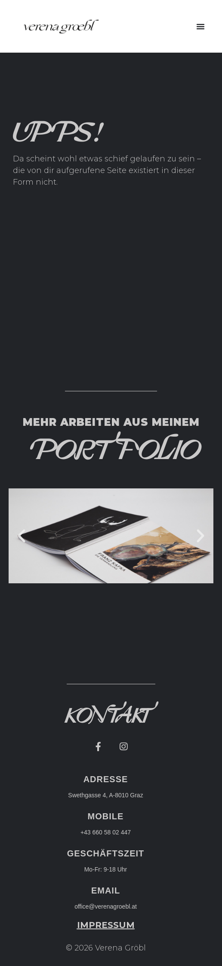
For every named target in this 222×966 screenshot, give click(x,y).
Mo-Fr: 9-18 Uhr (105, 869)
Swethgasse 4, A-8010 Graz (105, 795)
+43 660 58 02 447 (105, 832)
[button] (200, 26)
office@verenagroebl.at (105, 906)
